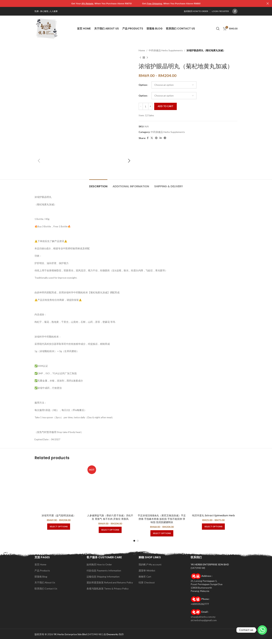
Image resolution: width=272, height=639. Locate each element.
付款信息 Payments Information (104, 570)
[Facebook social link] (234, 11)
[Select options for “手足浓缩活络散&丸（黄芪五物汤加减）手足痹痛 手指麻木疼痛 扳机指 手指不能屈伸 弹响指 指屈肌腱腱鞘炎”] (161, 533)
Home (142, 50)
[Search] (217, 28)
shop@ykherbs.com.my (203, 616)
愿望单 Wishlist (147, 570)
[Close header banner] (267, 3)
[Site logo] (47, 28)
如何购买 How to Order (99, 564)
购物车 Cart (145, 576)
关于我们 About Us (45, 582)
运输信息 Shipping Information (103, 576)
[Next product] (147, 57)
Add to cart (165, 106)
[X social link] (152, 138)
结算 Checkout (147, 582)
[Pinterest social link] (156, 138)
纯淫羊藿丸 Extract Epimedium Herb (213, 515)
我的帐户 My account (150, 564)
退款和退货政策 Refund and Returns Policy (110, 582)
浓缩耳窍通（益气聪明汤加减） (59, 515)
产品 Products (42, 570)
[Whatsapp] (262, 630)
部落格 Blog (41, 576)
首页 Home (40, 564)
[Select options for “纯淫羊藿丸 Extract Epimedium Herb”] (213, 526)
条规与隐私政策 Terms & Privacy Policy (108, 588)
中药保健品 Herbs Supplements (166, 50)
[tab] (98, 184)
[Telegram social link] (165, 138)
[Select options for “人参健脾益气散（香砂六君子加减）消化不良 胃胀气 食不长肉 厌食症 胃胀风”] (110, 530)
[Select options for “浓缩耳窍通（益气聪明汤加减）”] (58, 526)
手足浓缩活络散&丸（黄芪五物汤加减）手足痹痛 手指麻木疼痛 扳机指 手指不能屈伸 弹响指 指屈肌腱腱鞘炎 (162, 519)
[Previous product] (140, 57)
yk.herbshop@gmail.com (204, 620)
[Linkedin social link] (161, 138)
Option (143, 84)
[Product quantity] (145, 106)
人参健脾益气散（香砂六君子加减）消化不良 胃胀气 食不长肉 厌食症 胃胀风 (110, 517)
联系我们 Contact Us (46, 588)
